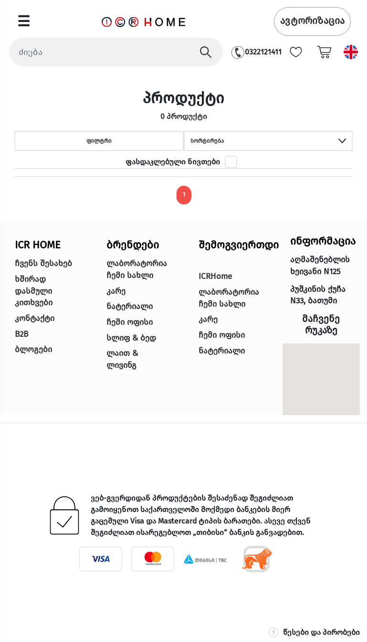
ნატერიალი (129, 306)
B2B (21, 334)
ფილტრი (99, 141)
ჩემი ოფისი (129, 322)
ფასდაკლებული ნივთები (173, 161)
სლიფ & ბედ (131, 338)
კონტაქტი (34, 318)
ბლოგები (33, 349)
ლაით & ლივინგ (122, 359)
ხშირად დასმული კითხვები (33, 291)
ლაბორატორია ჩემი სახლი (136, 269)
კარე (116, 291)
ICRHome (215, 276)
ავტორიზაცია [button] (312, 20)
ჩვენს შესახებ (43, 263)
